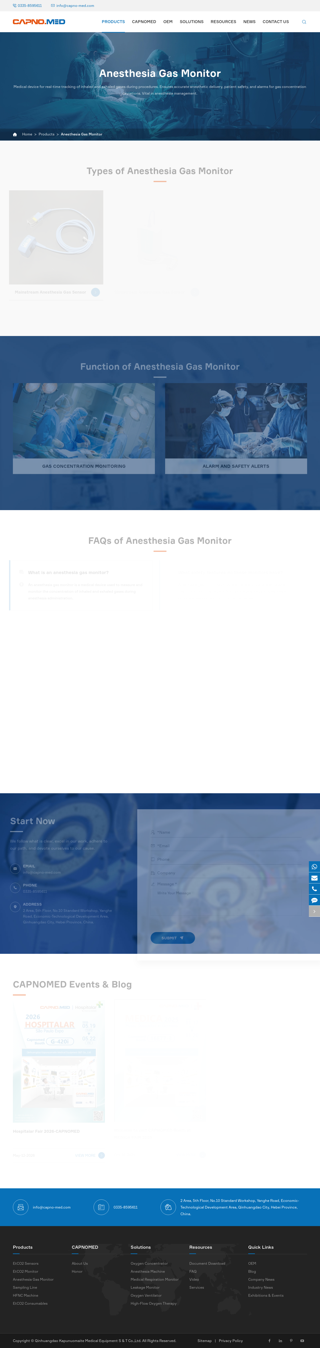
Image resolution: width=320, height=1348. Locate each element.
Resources (223, 21)
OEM (168, 21)
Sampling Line (25, 1287)
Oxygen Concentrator (149, 1263)
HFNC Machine (25, 1295)
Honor (77, 1271)
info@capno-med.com (75, 5)
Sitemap (205, 1340)
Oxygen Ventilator (146, 1295)
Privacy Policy (231, 1340)
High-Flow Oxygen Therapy (154, 1303)
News (249, 21)
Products (113, 21)
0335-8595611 (30, 5)
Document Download (207, 1263)
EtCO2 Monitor (25, 1271)
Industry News (260, 1287)
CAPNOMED (144, 21)
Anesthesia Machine (148, 1271)
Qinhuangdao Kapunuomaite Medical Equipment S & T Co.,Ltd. (88, 1340)
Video (194, 1279)
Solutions (192, 21)
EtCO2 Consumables (30, 1303)
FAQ (193, 1271)
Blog (252, 1271)
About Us (80, 1263)
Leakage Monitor (145, 1287)
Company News (261, 1279)
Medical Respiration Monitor (155, 1279)
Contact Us (276, 21)
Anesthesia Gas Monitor (81, 134)
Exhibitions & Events (266, 1295)
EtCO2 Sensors (25, 1263)
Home (27, 134)
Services (196, 1287)
